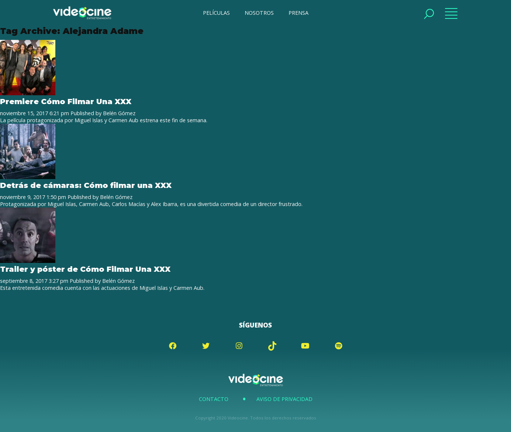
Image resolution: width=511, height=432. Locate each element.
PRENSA (298, 12)
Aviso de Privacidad (284, 398)
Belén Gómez (119, 113)
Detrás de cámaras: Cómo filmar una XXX (86, 185)
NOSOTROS (259, 12)
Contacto (213, 398)
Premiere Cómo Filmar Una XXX (65, 101)
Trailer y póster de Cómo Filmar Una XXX (85, 269)
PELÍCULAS (216, 12)
